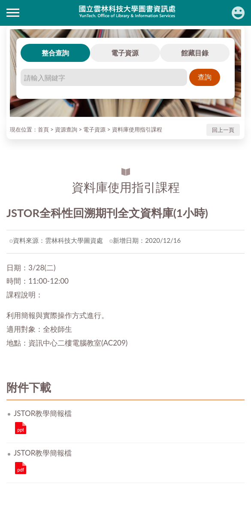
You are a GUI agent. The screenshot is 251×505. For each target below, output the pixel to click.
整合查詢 (55, 53)
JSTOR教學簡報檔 (20, 428)
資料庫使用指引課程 (137, 129)
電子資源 (125, 53)
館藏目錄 (195, 53)
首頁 (43, 129)
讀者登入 (238, 13)
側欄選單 (12, 13)
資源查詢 (66, 129)
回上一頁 (223, 129)
